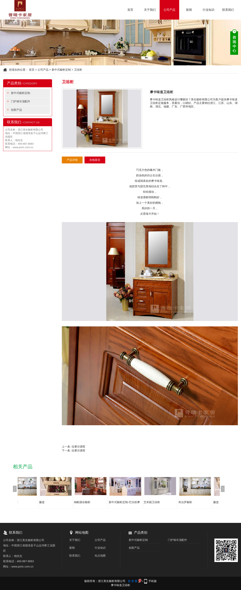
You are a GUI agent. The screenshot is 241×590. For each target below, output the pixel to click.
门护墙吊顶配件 (20, 101)
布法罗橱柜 (29, 502)
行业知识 (208, 9)
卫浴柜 (78, 69)
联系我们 (228, 9)
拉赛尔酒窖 (78, 446)
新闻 (189, 9)
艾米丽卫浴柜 (169, 502)
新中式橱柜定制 (61, 69)
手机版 (152, 581)
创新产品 (16, 109)
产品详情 (72, 159)
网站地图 (81, 532)
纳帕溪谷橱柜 (100, 502)
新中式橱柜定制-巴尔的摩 (141, 502)
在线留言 (94, 159)
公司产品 (169, 9)
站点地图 (100, 555)
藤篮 (59, 502)
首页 (130, 9)
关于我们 (150, 9)
